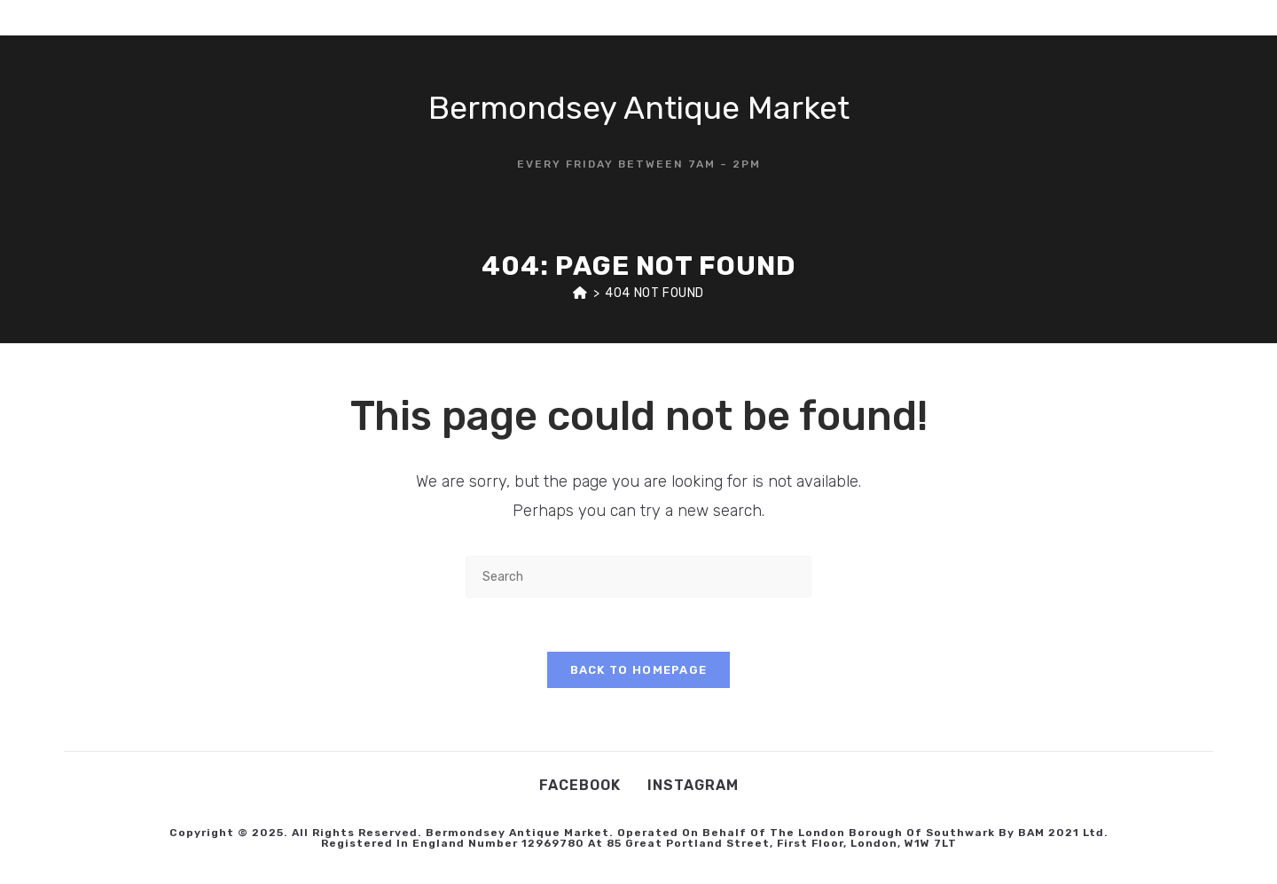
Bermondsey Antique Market (639, 108)
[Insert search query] (638, 577)
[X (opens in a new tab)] (1137, 18)
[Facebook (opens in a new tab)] (1165, 18)
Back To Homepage (639, 670)
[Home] (580, 293)
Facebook (580, 785)
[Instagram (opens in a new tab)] (1191, 18)
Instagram (693, 785)
